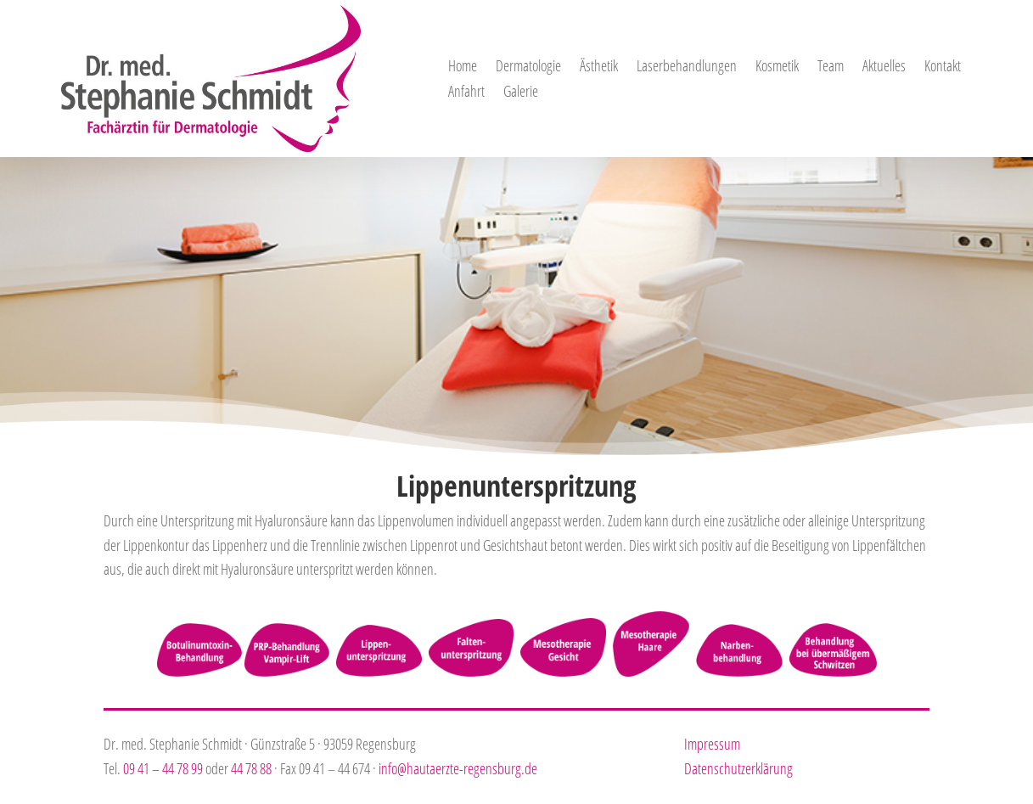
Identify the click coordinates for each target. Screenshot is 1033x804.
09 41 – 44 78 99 (163, 768)
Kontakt (942, 67)
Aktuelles (884, 67)
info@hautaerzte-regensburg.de (458, 768)
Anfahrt (466, 93)
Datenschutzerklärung (738, 768)
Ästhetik (599, 67)
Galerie (520, 93)
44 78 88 (251, 768)
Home (462, 67)
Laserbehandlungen (687, 67)
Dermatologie (528, 67)
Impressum (712, 744)
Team (830, 67)
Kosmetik (777, 67)
